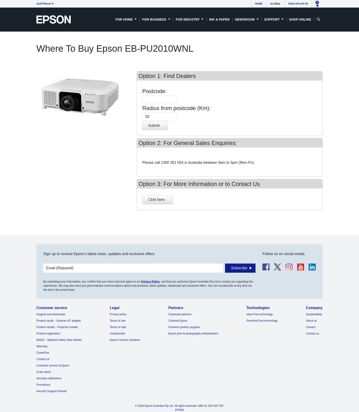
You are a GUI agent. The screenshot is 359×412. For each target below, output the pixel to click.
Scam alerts (43, 372)
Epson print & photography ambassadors (193, 333)
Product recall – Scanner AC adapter (58, 320)
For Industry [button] (188, 19)
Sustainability (314, 314)
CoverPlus (42, 352)
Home (258, 3)
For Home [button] (124, 19)
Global (275, 3)
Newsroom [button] (245, 19)
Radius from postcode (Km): (176, 108)
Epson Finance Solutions (125, 340)
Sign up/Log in (298, 3)
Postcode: (154, 91)
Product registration (48, 333)
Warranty (41, 346)
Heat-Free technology (259, 314)
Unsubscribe (117, 333)
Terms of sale (118, 327)
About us (311, 320)
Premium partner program (184, 327)
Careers (311, 327)
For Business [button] (154, 19)
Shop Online (300, 19)
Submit (154, 125)
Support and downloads (50, 314)
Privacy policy (118, 314)
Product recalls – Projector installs (57, 327)
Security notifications (49, 378)
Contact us (42, 359)
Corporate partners (180, 314)
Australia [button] (43, 3)
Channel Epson (178, 320)
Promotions (43, 384)
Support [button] (272, 19)
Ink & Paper (219, 19)
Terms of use (118, 320)
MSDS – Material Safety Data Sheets (59, 340)
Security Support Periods (51, 391)
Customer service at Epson (52, 365)
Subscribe (239, 268)
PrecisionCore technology (262, 320)
